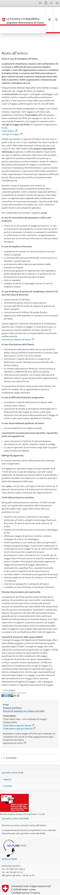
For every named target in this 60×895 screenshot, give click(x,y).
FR (51, 3)
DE (40, 3)
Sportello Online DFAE (12, 757)
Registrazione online (14, 727)
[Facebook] (3, 680)
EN (57, 3)
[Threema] (12, 680)
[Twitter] (6, 680)
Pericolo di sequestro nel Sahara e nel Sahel (23, 695)
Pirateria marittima (12, 692)
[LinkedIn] (9, 680)
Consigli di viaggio (12, 119)
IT (46, 3)
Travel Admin (9, 115)
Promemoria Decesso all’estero (18, 324)
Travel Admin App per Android (19, 713)
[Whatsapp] (15, 680)
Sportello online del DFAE (15, 803)
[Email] (18, 680)
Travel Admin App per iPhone (18, 710)
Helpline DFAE (9, 843)
